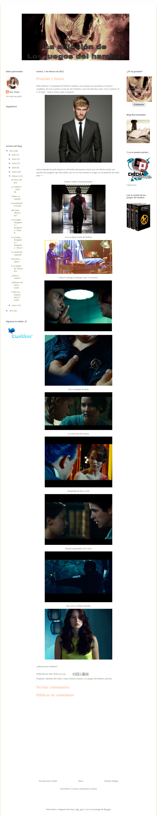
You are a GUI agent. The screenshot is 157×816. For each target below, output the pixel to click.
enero (14, 305)
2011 (11, 310)
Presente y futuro (15, 260)
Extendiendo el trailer (16, 204)
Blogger (107, 809)
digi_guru (79, 809)
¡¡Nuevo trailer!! (16, 276)
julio (14, 154)
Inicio (80, 781)
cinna (65, 678)
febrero (15, 176)
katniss (80, 678)
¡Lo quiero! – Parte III (16, 189)
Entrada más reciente (48, 781)
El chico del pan (16, 181)
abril (14, 167)
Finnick (72, 678)
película (108, 678)
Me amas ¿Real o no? (15, 213)
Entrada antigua (111, 781)
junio (14, 159)
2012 (11, 151)
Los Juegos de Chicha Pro (17, 268)
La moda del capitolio (16, 253)
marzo (15, 172)
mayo (14, 163)
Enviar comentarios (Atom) (85, 788)
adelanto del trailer (54, 678)
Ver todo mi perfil (14, 96)
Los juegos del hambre (94, 678)
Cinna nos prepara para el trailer (15, 296)
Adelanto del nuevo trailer (17, 285)
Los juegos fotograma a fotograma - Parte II (16, 226)
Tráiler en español (16, 197)
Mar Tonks (14, 92)
